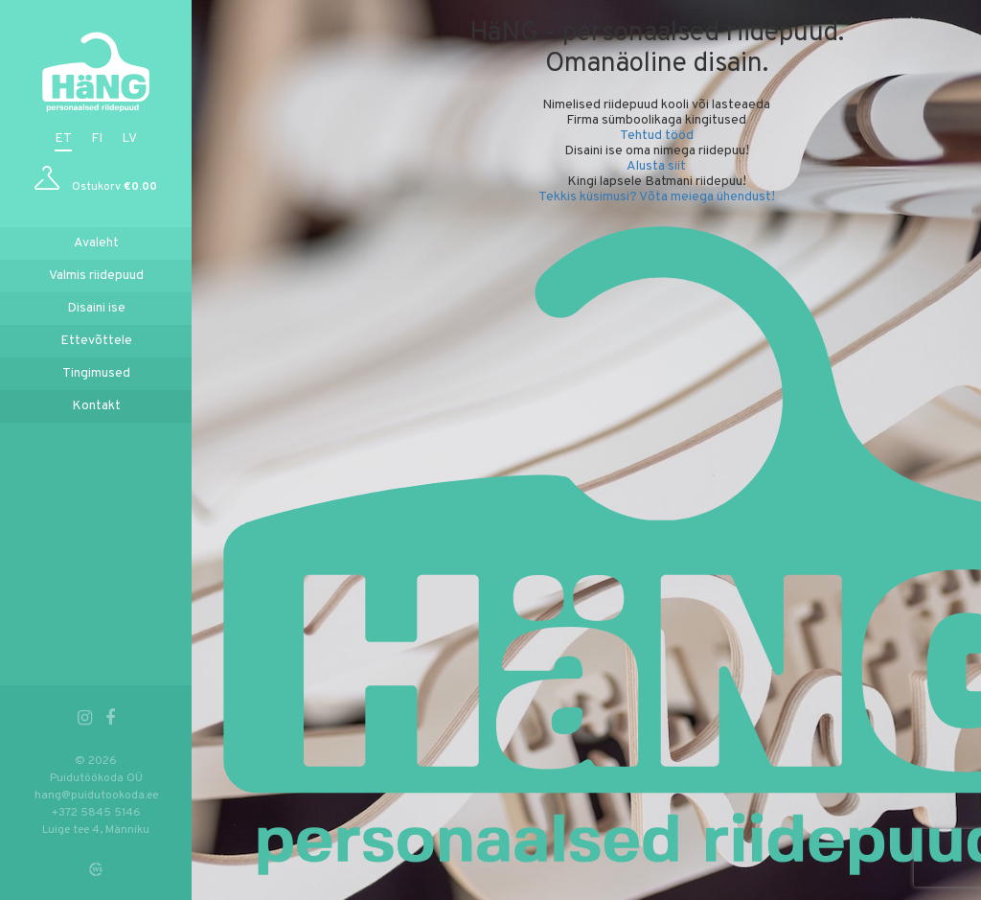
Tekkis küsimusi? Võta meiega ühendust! (656, 197)
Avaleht (96, 243)
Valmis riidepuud (96, 275)
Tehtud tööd (657, 135)
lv (129, 138)
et (63, 138)
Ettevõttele (96, 341)
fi (97, 138)
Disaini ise (96, 308)
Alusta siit (656, 166)
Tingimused (96, 373)
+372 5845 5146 (96, 812)
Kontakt (96, 406)
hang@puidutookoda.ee (96, 795)
